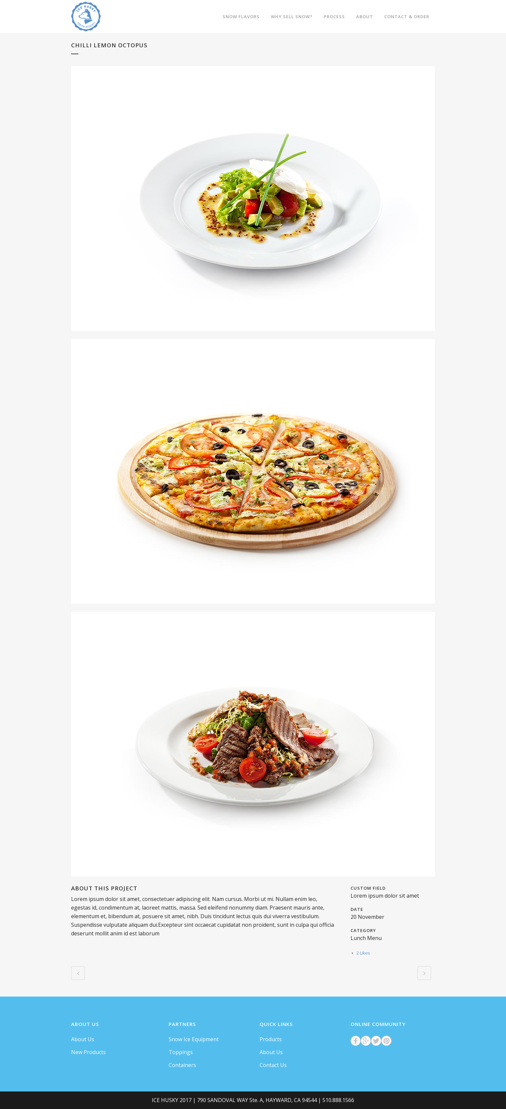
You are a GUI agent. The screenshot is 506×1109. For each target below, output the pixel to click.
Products (271, 1039)
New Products (88, 1052)
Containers (182, 1065)
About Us (82, 1039)
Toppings (181, 1052)
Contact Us (273, 1065)
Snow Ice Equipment (194, 1039)
